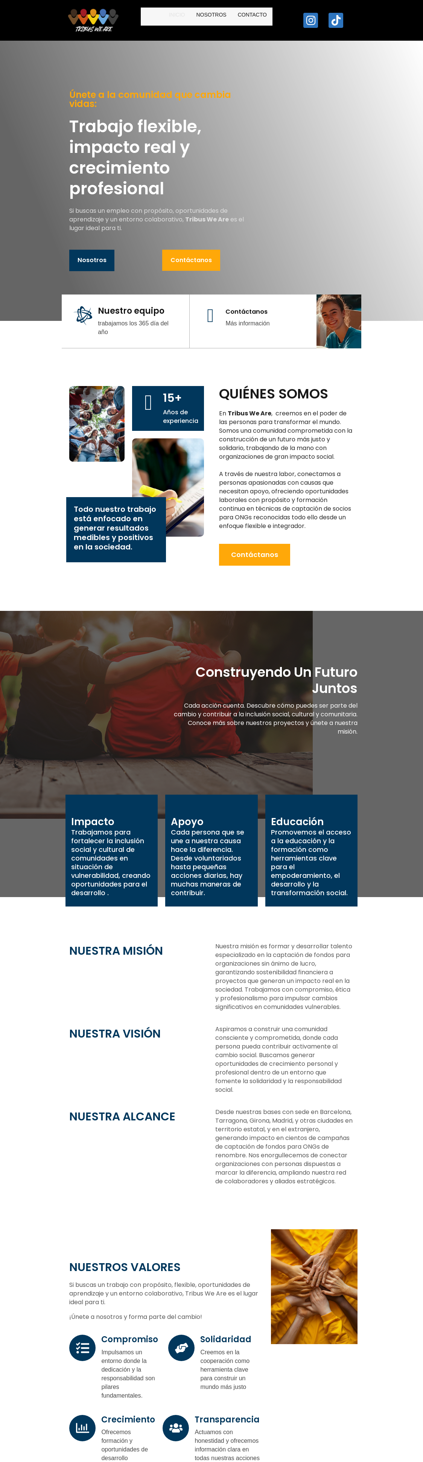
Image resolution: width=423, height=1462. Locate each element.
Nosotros (182, 21)
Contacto (222, 21)
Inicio (148, 21)
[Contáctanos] (166, 302)
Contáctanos (117, 243)
